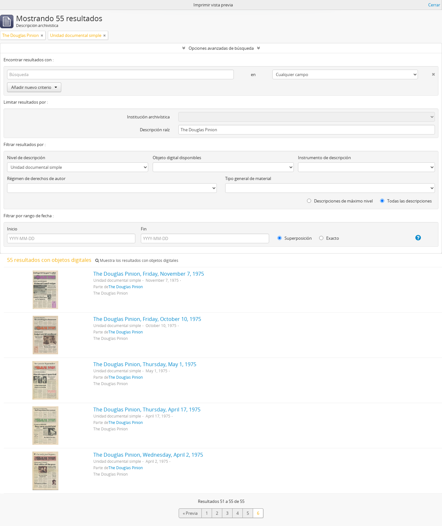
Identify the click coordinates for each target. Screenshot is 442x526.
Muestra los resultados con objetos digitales (136, 260)
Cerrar (434, 5)
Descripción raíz (155, 130)
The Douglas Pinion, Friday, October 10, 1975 (147, 319)
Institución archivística (148, 117)
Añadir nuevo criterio (34, 87)
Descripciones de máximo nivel (340, 201)
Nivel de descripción (26, 157)
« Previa (190, 513)
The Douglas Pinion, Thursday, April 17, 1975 (146, 409)
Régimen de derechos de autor (36, 178)
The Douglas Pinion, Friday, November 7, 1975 (148, 273)
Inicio (12, 229)
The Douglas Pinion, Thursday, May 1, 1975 (144, 364)
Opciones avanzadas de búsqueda (221, 48)
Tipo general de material (248, 178)
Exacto (329, 238)
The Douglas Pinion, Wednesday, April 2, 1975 (148, 454)
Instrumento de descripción (324, 157)
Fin (144, 229)
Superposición (294, 238)
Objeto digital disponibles (177, 157)
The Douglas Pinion (125, 286)
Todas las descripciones (406, 201)
